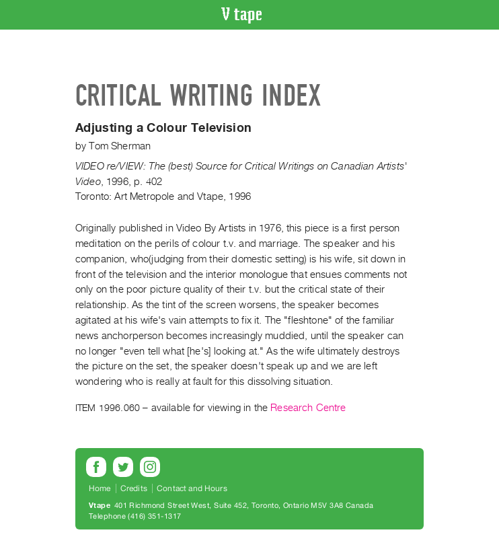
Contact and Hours (192, 488)
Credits (133, 488)
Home (100, 488)
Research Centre (308, 407)
